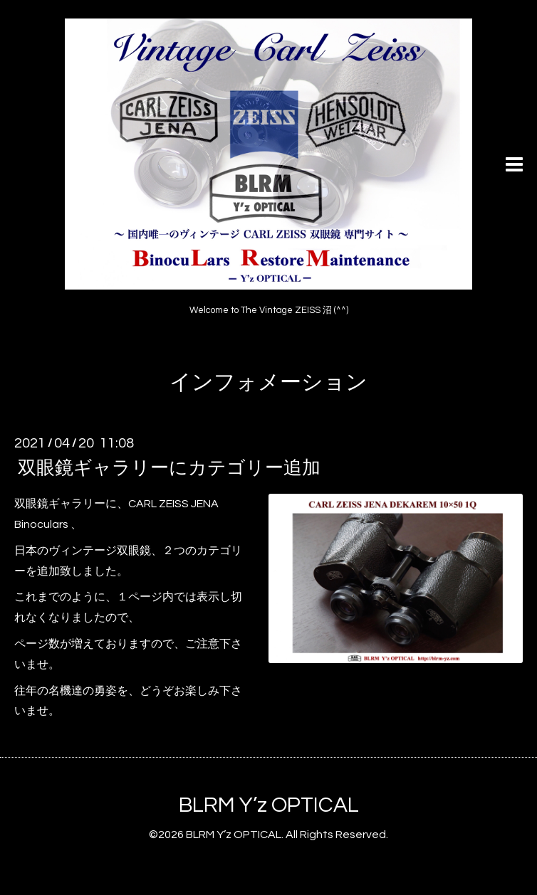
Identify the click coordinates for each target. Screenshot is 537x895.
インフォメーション (268, 382)
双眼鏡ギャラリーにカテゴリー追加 (169, 468)
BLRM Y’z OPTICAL (269, 805)
